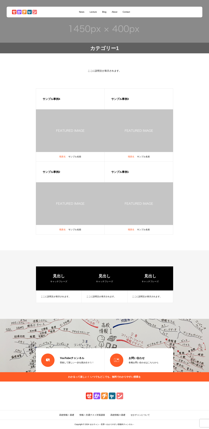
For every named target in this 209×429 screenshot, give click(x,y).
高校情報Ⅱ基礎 (117, 415)
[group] (59, 284)
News (81, 12)
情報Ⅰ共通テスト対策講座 (92, 415)
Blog (104, 12)
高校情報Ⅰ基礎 (66, 415)
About (114, 12)
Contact (126, 12)
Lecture (93, 12)
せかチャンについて (140, 415)
